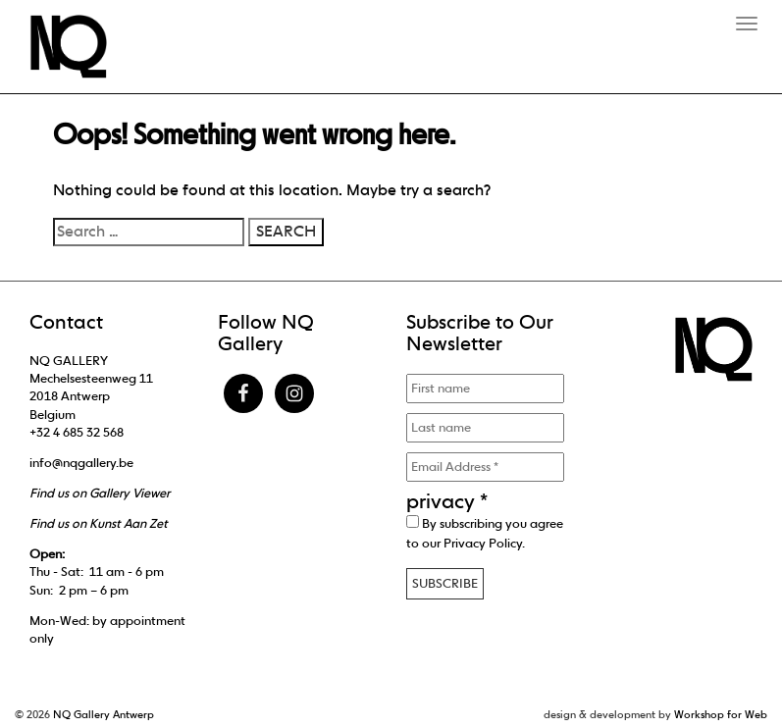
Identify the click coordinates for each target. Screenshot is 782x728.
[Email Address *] (485, 467)
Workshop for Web (720, 714)
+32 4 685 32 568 (76, 432)
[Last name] (485, 427)
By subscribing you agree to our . (484, 532)
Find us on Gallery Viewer (99, 493)
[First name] (485, 388)
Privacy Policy (482, 543)
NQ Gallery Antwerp (103, 714)
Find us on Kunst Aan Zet (98, 523)
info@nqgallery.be (81, 462)
